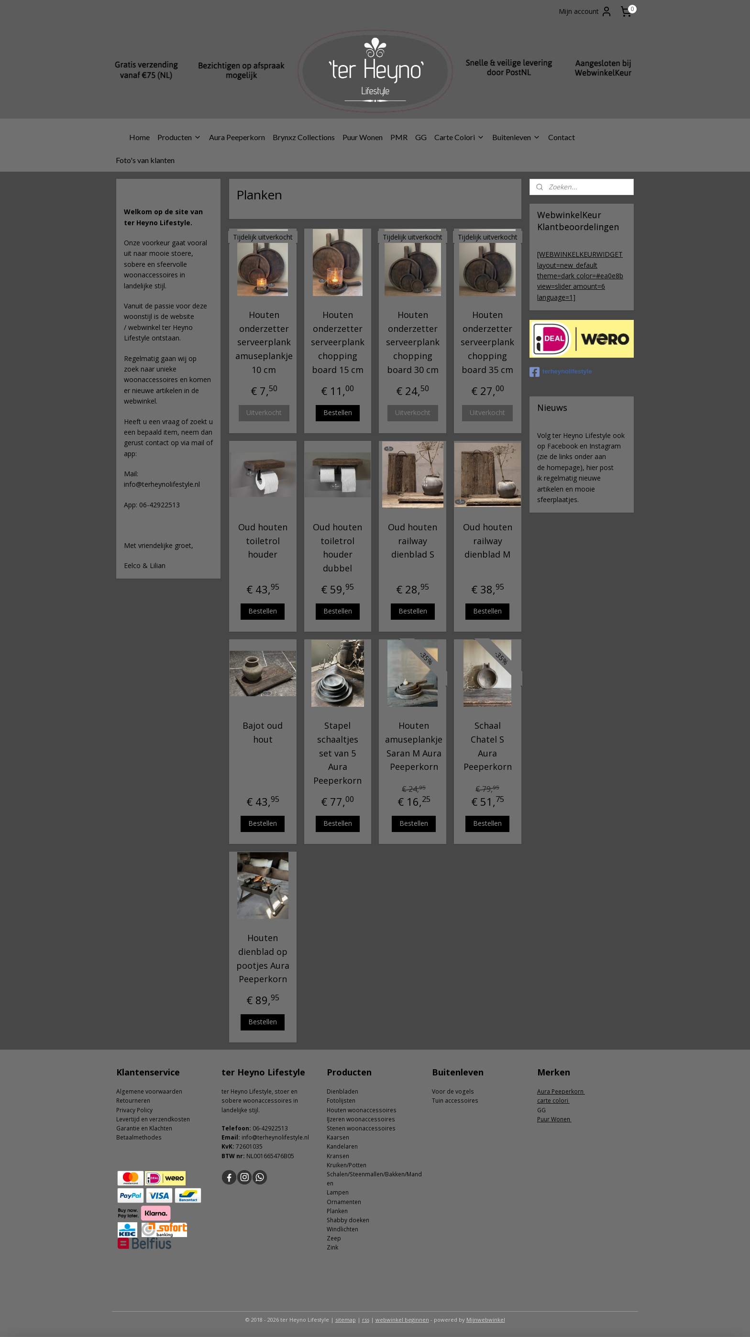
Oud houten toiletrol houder (262, 540)
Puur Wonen (362, 137)
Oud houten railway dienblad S (412, 540)
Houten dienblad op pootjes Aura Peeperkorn (262, 958)
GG (421, 137)
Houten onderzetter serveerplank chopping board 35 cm (487, 342)
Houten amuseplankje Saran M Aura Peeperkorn (413, 746)
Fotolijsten (341, 1100)
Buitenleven (516, 137)
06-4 (259, 1128)
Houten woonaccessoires (362, 1110)
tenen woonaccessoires (363, 1128)
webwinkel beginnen (402, 1319)
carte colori (553, 1100)
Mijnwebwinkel (485, 1319)
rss (365, 1319)
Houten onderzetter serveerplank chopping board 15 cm (337, 342)
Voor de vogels (453, 1091)
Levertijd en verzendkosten (153, 1119)
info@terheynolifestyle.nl (275, 1137)
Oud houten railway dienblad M (487, 540)
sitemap (345, 1319)
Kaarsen (338, 1137)
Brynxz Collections (304, 137)
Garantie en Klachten (144, 1128)
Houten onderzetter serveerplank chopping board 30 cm (412, 342)
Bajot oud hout (263, 732)
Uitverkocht (263, 412)
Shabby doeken (348, 1220)
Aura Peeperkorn (237, 137)
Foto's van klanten (145, 159)
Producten (179, 137)
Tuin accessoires (455, 1100)
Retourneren (133, 1100)
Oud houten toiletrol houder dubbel (337, 547)
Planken (337, 1211)
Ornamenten (344, 1202)
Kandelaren (342, 1146)
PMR (399, 137)
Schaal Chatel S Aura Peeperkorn (487, 746)
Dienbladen (342, 1091)
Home (139, 137)
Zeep (334, 1238)
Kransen (338, 1156)
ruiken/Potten (348, 1165)
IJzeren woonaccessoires (361, 1119)
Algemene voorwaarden (149, 1091)
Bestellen (337, 412)
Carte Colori (459, 137)
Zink (332, 1247)
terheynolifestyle (560, 372)
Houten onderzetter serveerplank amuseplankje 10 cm (263, 342)
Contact (561, 137)
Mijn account (585, 11)
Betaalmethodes (139, 1137)
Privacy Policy (134, 1110)
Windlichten (342, 1229)
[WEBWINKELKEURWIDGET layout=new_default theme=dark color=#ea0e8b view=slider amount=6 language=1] (580, 276)
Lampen (338, 1192)
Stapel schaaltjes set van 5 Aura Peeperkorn (337, 753)
